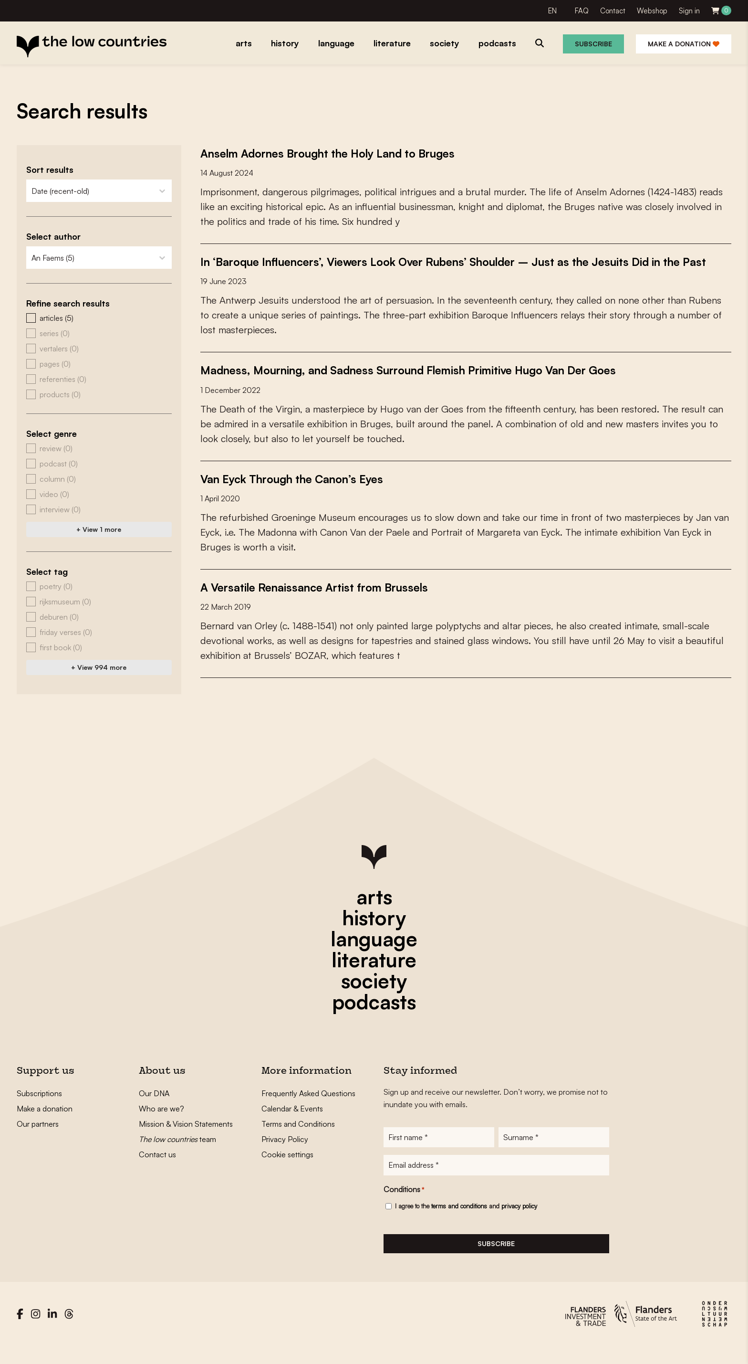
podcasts (374, 1016)
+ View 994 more (98, 667)
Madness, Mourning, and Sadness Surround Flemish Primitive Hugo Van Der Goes (437, 384)
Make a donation (683, 44)
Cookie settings (287, 1169)
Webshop (652, 10)
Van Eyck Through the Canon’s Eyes (305, 493)
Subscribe (593, 44)
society (374, 995)
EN (552, 10)
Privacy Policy (284, 1154)
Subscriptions (39, 1108)
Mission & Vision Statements (186, 1138)
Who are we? (161, 1123)
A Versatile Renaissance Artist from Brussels (329, 601)
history (374, 932)
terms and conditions (459, 1224)
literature (374, 974)
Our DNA (154, 1108)
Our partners (38, 1138)
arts (374, 911)
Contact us (157, 1169)
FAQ (582, 10)
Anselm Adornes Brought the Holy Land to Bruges (346, 152)
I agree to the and (466, 1224)
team (177, 1154)
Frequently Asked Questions (308, 1108)
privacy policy (519, 1224)
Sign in (689, 10)
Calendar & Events (292, 1123)
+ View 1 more (98, 529)
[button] (99, 318)
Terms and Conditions (298, 1138)
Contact (612, 10)
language (374, 953)
